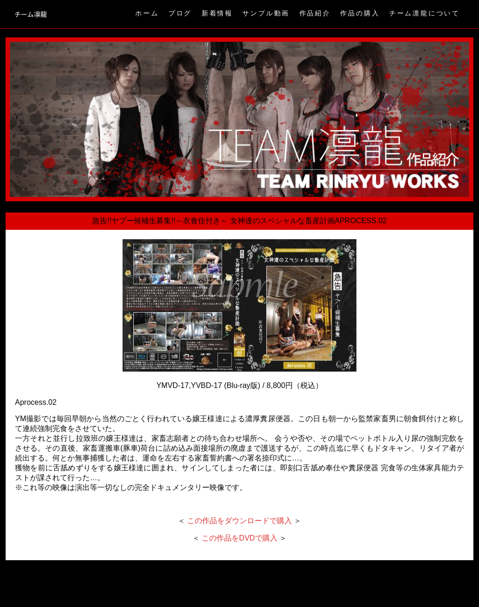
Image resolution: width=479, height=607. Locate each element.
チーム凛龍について (424, 13)
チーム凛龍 (31, 14)
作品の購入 (359, 13)
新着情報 (217, 13)
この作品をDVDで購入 (239, 538)
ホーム (147, 13)
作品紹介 (315, 13)
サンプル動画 (266, 13)
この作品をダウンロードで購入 (239, 521)
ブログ (180, 13)
